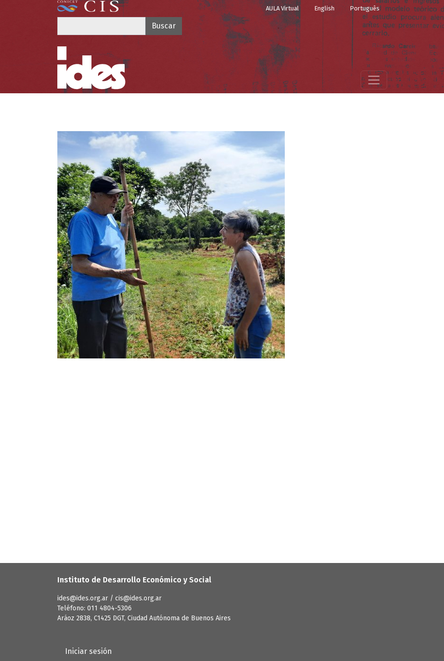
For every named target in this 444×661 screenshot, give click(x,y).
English (324, 8)
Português (365, 8)
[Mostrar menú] (374, 80)
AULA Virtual (282, 8)
